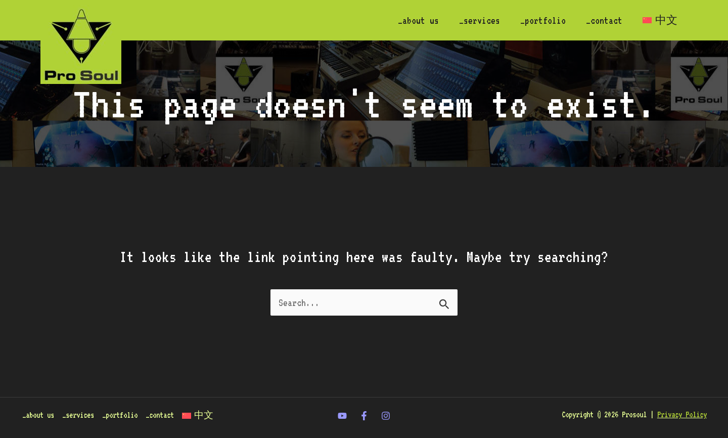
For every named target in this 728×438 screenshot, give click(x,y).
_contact (601, 20)
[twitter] (342, 416)
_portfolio (538, 20)
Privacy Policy (682, 415)
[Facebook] (364, 416)
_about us (409, 20)
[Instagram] (385, 416)
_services (472, 20)
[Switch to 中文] (659, 20)
